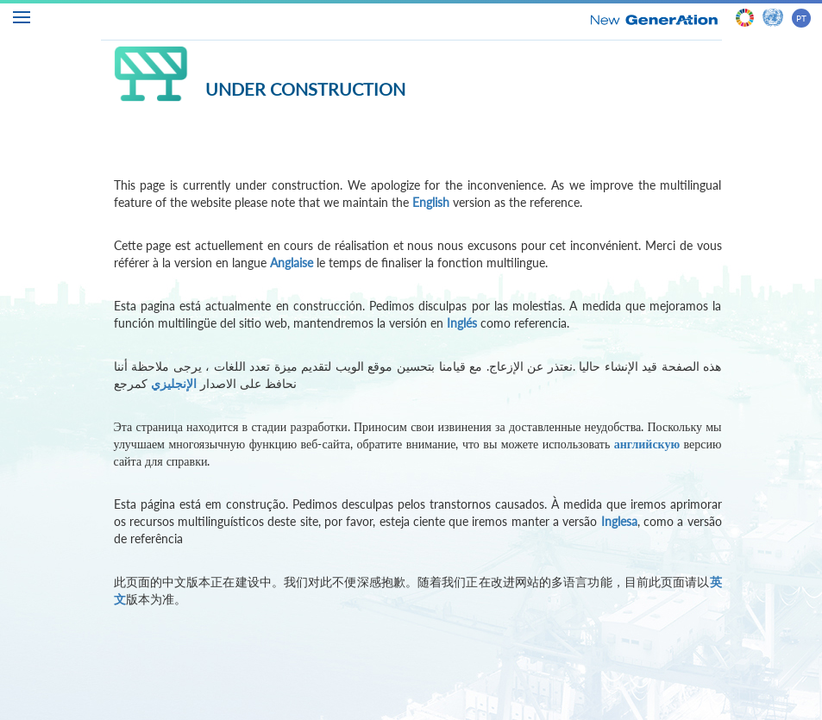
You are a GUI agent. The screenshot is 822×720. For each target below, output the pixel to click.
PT (801, 18)
